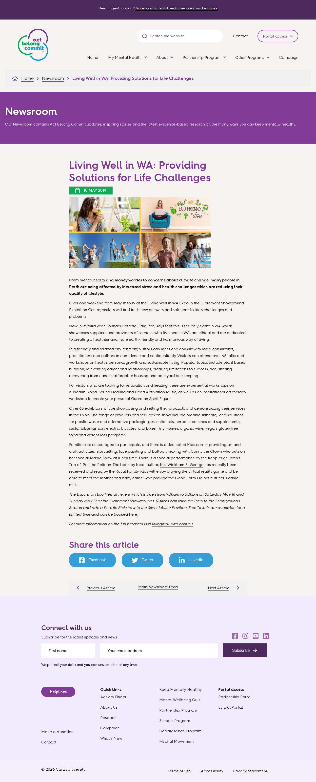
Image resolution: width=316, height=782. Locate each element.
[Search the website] (184, 36)
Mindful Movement (176, 741)
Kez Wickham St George (181, 464)
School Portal (230, 707)
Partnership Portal (235, 697)
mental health (92, 280)
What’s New (111, 738)
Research (109, 717)
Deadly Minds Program (180, 731)
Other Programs (249, 57)
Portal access (275, 36)
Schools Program (174, 720)
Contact (240, 36)
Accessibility (212, 771)
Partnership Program (201, 57)
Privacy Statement (250, 771)
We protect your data (58, 664)
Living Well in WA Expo (168, 303)
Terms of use (179, 771)
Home (92, 57)
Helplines (58, 691)
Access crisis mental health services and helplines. (177, 8)
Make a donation (57, 731)
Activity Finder (113, 697)
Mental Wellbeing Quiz (179, 699)
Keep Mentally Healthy (180, 689)
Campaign (288, 57)
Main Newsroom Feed (158, 587)
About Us (109, 707)
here (133, 514)
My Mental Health (124, 57)
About (162, 57)
